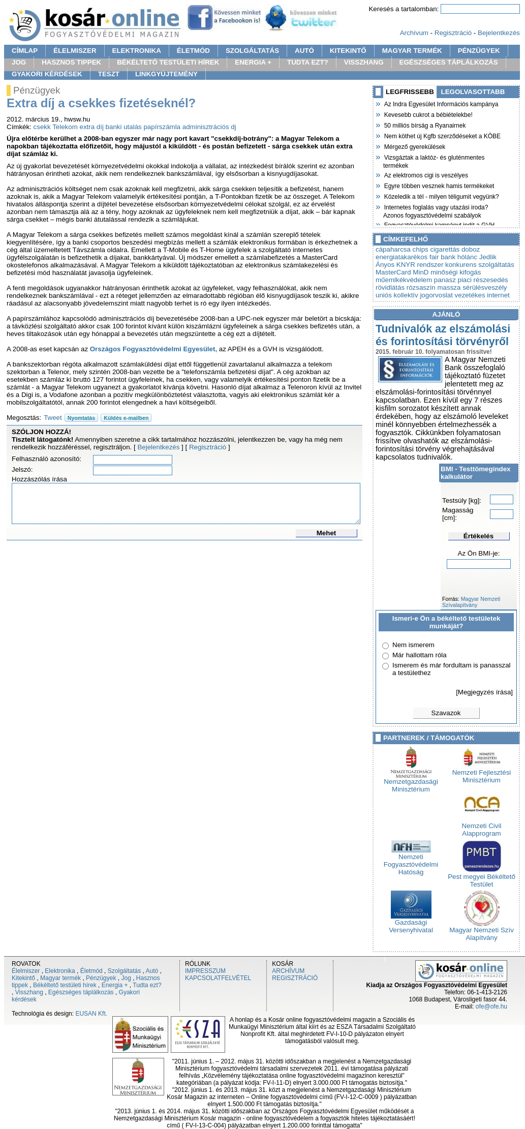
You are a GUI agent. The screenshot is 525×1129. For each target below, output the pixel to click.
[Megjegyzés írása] (484, 692)
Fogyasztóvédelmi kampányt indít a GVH (439, 224)
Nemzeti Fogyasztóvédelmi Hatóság (411, 861)
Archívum (414, 33)
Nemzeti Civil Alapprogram (482, 826)
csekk (42, 127)
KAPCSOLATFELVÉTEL (218, 978)
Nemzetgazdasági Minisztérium (411, 782)
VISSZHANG (364, 62)
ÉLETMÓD (193, 50)
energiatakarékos (401, 257)
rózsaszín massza (434, 287)
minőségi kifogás (455, 272)
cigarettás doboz (455, 249)
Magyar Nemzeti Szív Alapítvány (481, 930)
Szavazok (446, 713)
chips (420, 249)
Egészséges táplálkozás (81, 992)
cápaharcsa (393, 249)
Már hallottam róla (419, 655)
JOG (19, 62)
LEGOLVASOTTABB (473, 92)
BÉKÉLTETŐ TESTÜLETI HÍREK (168, 62)
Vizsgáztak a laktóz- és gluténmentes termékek (434, 160)
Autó (152, 970)
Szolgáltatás (124, 970)
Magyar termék (60, 978)
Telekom (65, 127)
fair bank (442, 257)
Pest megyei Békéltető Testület (481, 877)
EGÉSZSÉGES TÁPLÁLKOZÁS (448, 62)
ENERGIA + (253, 62)
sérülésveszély (484, 287)
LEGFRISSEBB (410, 92)
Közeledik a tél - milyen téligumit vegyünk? (441, 196)
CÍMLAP (25, 50)
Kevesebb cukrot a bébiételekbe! (428, 114)
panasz (445, 280)
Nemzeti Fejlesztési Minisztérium (481, 773)
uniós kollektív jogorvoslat (414, 295)
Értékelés (478, 536)
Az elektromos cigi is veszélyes (425, 174)
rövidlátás (390, 287)
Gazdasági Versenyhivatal (411, 923)
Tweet (53, 417)
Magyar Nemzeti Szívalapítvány (471, 602)
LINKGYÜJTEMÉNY (166, 74)
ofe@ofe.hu (491, 1006)
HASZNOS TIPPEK (71, 62)
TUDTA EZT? (307, 62)
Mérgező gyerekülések (414, 146)
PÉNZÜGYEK (479, 50)
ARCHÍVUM (288, 970)
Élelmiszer (26, 970)
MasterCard (393, 272)
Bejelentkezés (499, 33)
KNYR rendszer (420, 264)
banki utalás (124, 127)
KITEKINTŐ (348, 50)
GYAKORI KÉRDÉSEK (47, 74)
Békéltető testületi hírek (65, 985)
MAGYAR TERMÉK (412, 50)
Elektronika (60, 970)
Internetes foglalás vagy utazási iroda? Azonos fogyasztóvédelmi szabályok (435, 210)
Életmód (91, 970)
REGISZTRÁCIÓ (295, 978)
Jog (126, 978)
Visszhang (29, 992)
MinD (420, 272)
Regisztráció (453, 33)
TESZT (108, 74)
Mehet (326, 533)
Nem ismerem (413, 645)
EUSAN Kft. (91, 1013)
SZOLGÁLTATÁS (252, 50)
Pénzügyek (101, 978)
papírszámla (161, 127)
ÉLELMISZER (74, 50)
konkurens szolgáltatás (479, 264)
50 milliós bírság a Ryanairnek (424, 124)
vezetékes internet (482, 295)
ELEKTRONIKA (136, 50)
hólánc (467, 257)
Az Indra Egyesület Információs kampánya (440, 103)
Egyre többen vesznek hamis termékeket (438, 185)
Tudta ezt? (147, 985)
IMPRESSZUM (205, 970)
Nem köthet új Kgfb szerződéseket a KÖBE (442, 135)
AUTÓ (304, 50)
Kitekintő (23, 978)
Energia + (115, 985)
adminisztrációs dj (209, 127)
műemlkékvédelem (404, 280)
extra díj (91, 127)
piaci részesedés (483, 280)
